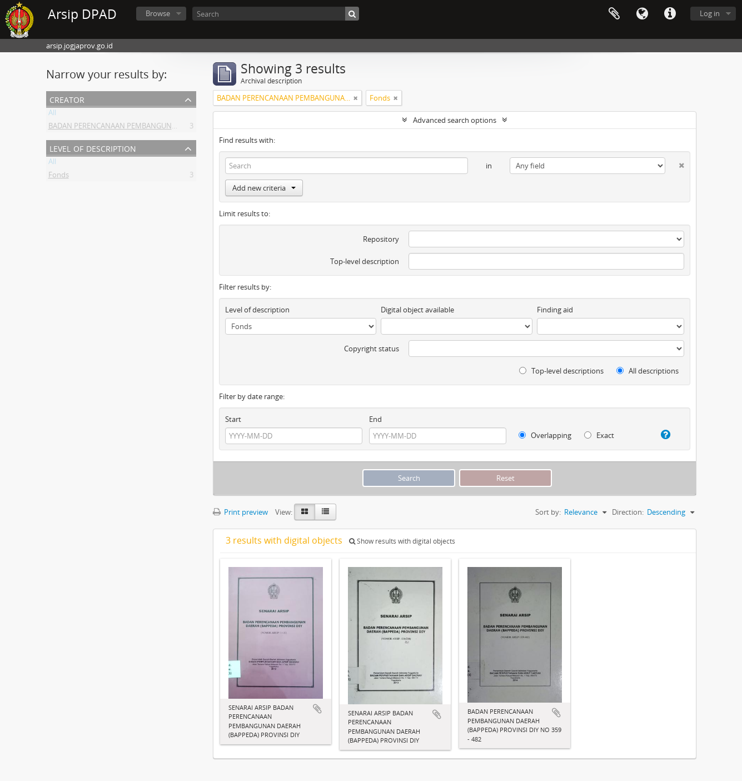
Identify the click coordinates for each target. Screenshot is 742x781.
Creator (66, 98)
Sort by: (548, 512)
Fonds (58, 177)
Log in (710, 13)
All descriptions (647, 371)
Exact (599, 435)
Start (233, 419)
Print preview (240, 512)
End (375, 419)
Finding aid (555, 310)
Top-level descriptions (561, 371)
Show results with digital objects (402, 541)
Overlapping (545, 435)
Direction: (628, 512)
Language (642, 14)
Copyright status (371, 349)
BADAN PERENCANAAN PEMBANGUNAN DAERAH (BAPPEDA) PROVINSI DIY (172, 128)
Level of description (92, 147)
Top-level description (364, 261)
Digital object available (417, 310)
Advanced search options (454, 120)
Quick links (670, 14)
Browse (158, 13)
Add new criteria (264, 188)
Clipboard (614, 14)
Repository (381, 239)
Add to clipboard (317, 708)
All (52, 115)
